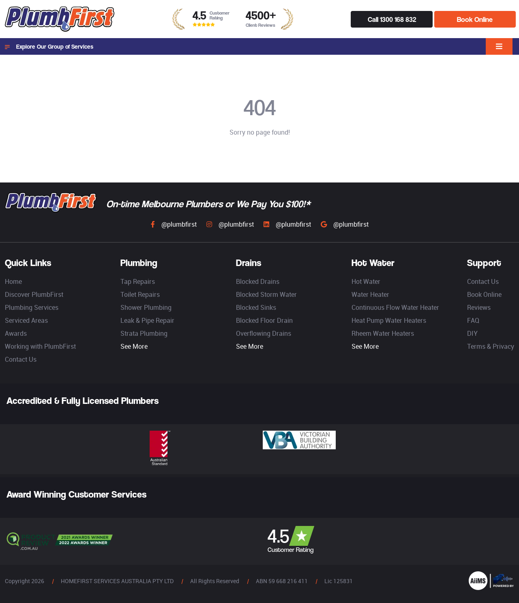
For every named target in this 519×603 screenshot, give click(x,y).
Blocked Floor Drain (264, 320)
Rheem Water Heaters (383, 333)
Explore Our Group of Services (49, 46)
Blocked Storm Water (266, 294)
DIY (472, 333)
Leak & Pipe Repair (147, 320)
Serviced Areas (26, 320)
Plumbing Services (31, 307)
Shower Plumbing (146, 307)
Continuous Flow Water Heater (395, 307)
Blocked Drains (257, 281)
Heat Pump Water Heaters (389, 320)
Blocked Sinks (256, 307)
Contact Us (20, 359)
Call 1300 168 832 (392, 19)
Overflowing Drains (263, 333)
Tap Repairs (137, 281)
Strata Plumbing (143, 333)
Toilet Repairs (140, 294)
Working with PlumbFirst (40, 346)
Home (13, 281)
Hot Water (366, 281)
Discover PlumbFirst (34, 294)
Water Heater (370, 294)
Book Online (475, 19)
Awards (16, 333)
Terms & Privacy (490, 346)
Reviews (479, 307)
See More (134, 346)
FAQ (473, 320)
